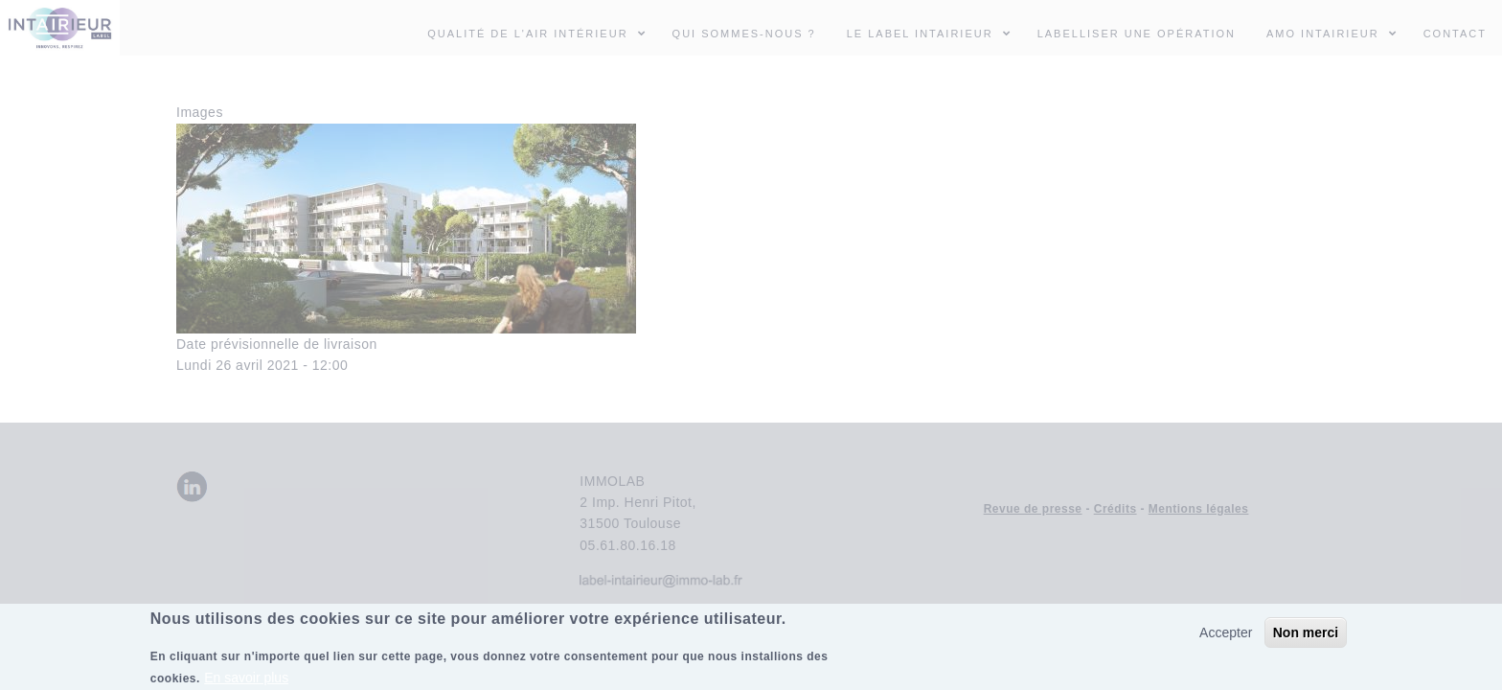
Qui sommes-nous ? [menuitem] (744, 33)
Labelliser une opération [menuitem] (1136, 33)
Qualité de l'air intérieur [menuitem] (541, 32)
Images (199, 112)
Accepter (1225, 637)
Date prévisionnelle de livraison (276, 344)
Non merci (1305, 637)
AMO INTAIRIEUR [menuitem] (1337, 32)
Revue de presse (1033, 509)
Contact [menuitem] (1455, 33)
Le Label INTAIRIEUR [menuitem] (920, 33)
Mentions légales (1199, 509)
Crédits (1115, 509)
